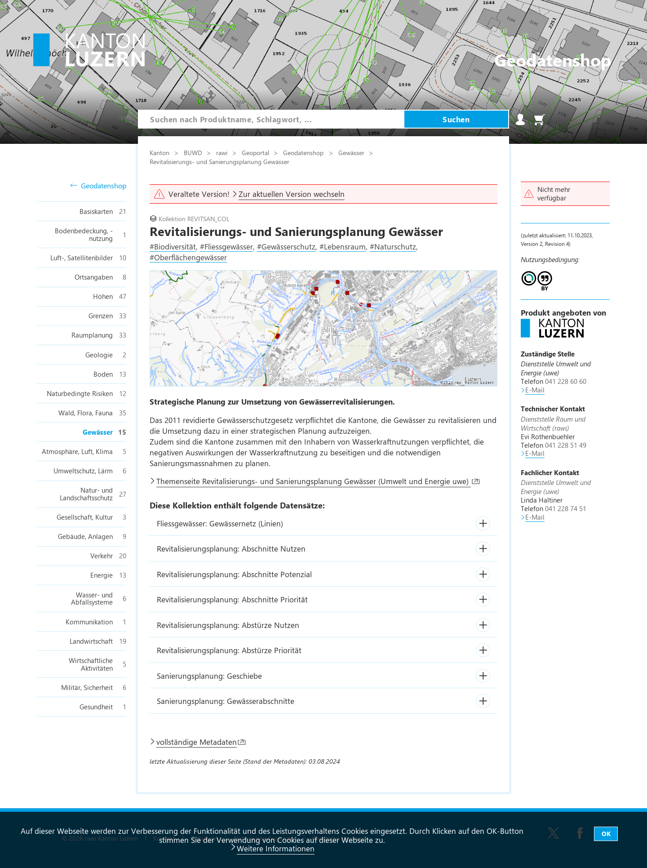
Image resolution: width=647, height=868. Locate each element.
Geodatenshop (98, 186)
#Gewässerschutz (286, 246)
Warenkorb (539, 119)
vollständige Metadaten (196, 742)
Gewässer (352, 152)
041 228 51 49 (565, 445)
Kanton (160, 152)
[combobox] (271, 119)
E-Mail (535, 389)
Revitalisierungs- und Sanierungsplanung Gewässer (219, 161)
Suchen (456, 119)
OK (606, 833)
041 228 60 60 (565, 381)
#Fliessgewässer (226, 246)
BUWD (194, 152)
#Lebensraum (342, 246)
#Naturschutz (393, 246)
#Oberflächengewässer (188, 257)
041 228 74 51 (565, 508)
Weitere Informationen (276, 848)
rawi (222, 152)
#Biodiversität (173, 246)
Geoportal (256, 152)
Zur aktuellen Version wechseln (292, 194)
